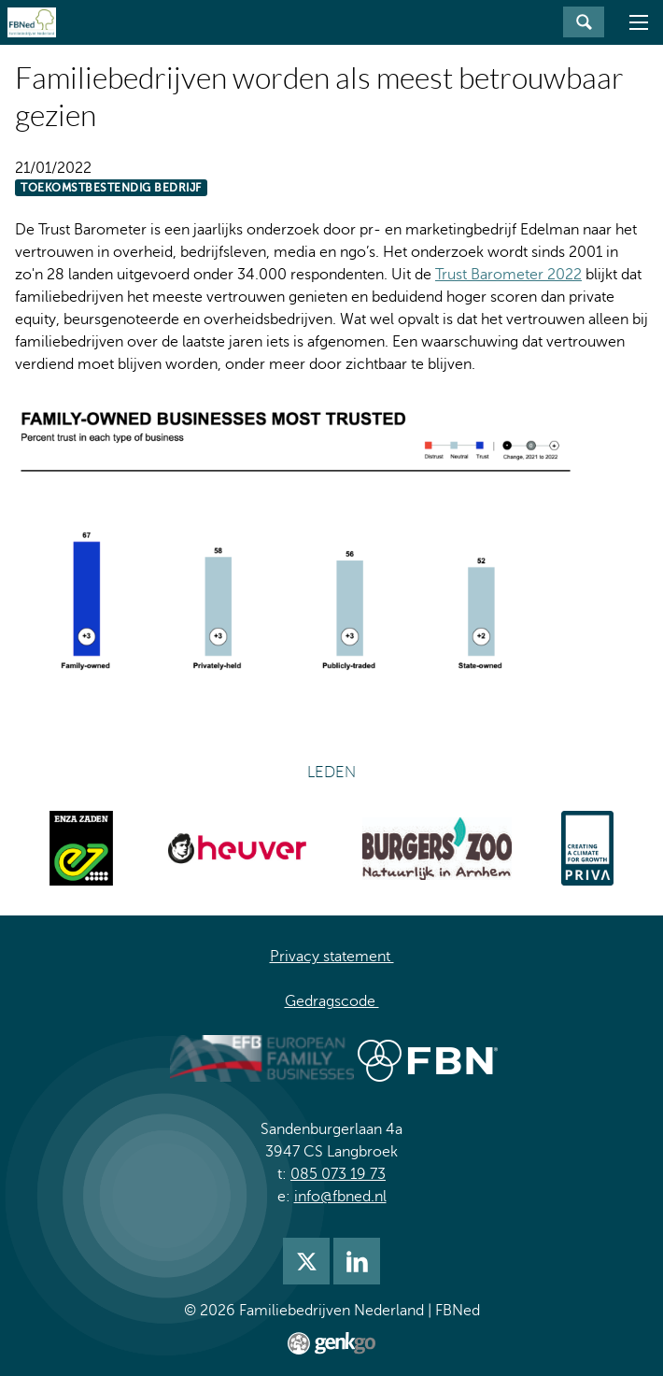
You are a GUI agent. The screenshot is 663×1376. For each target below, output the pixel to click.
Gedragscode (332, 1001)
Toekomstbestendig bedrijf (111, 187)
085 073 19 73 (338, 1174)
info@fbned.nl (340, 1196)
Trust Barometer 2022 (508, 274)
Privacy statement (332, 956)
